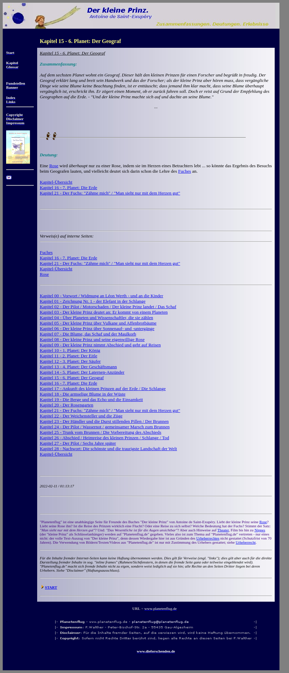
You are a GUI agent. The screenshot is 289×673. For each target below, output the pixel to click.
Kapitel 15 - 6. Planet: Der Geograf (72, 377)
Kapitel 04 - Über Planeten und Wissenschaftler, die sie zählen (96, 317)
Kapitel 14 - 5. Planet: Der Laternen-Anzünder (82, 372)
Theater (223, 530)
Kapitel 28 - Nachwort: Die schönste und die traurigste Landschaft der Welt (108, 448)
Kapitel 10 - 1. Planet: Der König (70, 350)
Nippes (260, 530)
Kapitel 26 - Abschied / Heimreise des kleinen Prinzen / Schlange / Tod (104, 437)
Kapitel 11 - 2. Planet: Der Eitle (68, 355)
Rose (53, 165)
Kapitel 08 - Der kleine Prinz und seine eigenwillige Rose (92, 339)
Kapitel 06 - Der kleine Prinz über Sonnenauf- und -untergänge (97, 328)
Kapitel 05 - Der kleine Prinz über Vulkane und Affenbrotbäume (98, 323)
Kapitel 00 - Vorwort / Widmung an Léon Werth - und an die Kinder (101, 295)
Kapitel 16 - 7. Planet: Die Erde (68, 187)
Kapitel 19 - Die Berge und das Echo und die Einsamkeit (91, 399)
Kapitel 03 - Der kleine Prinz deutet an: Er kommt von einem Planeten (104, 312)
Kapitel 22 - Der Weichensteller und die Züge (81, 415)
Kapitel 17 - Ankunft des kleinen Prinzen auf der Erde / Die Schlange (103, 388)
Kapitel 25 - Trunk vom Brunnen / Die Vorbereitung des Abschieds (100, 432)
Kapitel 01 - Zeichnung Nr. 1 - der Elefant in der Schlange (93, 301)
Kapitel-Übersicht (56, 182)
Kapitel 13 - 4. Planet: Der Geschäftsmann (78, 366)
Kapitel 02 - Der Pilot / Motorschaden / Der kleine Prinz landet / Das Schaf (108, 306)
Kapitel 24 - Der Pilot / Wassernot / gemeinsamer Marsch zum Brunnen (105, 426)
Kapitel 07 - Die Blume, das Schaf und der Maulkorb (88, 333)
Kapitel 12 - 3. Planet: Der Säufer (70, 361)
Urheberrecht (246, 542)
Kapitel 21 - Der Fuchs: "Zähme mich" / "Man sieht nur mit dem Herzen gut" (110, 193)
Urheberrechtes (207, 538)
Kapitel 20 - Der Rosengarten (66, 404)
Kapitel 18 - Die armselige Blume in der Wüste (82, 394)
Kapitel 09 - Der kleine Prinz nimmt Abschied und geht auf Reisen (100, 344)
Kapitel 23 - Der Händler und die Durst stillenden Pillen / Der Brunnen (104, 421)
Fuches (184, 171)
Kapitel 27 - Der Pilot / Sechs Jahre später (78, 443)
